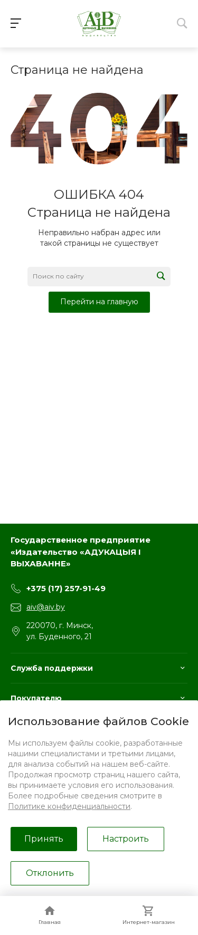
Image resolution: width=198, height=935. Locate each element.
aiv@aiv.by (45, 607)
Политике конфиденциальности (69, 806)
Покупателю (36, 698)
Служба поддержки (52, 668)
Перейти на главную (99, 301)
